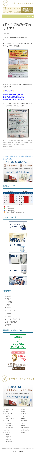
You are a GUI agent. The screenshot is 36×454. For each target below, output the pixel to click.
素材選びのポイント (10, 441)
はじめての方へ (8, 423)
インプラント (9, 302)
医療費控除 (8, 437)
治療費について (8, 432)
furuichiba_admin (7, 146)
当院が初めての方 (10, 425)
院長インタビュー (10, 418)
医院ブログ (24, 140)
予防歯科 (8, 299)
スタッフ (7, 420)
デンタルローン (9, 439)
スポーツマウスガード (12, 319)
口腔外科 (8, 313)
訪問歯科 (8, 325)
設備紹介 (7, 411)
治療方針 (8, 416)
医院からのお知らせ (15, 140)
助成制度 (14, 142)
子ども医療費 (25, 142)
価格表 (7, 434)
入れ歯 (7, 305)
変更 (19, 142)
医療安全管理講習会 (26, 156)
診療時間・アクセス (9, 409)
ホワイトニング (10, 310)
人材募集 (7, 430)
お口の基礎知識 (9, 427)
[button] (29, 16)
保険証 (9, 142)
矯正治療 (8, 316)
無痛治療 (8, 296)
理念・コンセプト (9, 413)
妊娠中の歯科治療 (11, 322)
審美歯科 (8, 308)
